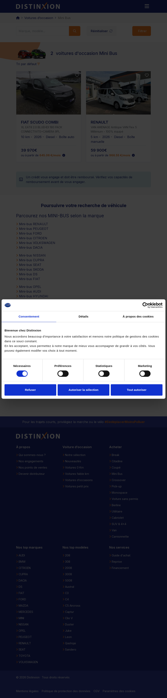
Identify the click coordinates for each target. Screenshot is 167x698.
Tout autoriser (136, 389)
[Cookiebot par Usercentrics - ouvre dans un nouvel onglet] (145, 305)
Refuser (30, 389)
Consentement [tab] (29, 316)
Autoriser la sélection (84, 389)
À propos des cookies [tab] (138, 316)
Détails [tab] (83, 316)
